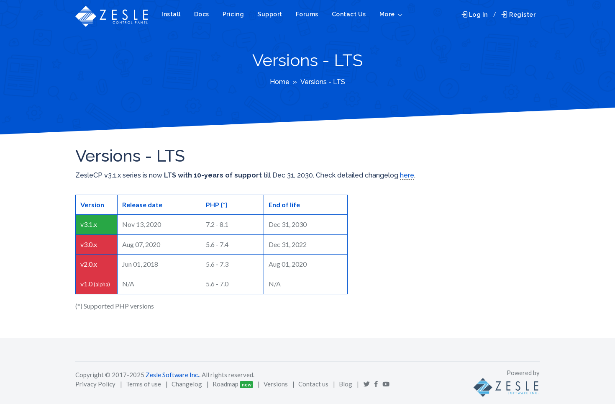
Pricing (233, 14)
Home (280, 82)
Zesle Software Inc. (172, 374)
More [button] (387, 14)
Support (269, 14)
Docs (201, 14)
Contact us (313, 384)
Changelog (187, 384)
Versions (276, 384)
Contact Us (349, 14)
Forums (307, 14)
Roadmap (225, 384)
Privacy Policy (95, 384)
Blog (345, 384)
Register (518, 14)
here (407, 175)
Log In (474, 14)
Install (171, 14)
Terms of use (143, 384)
